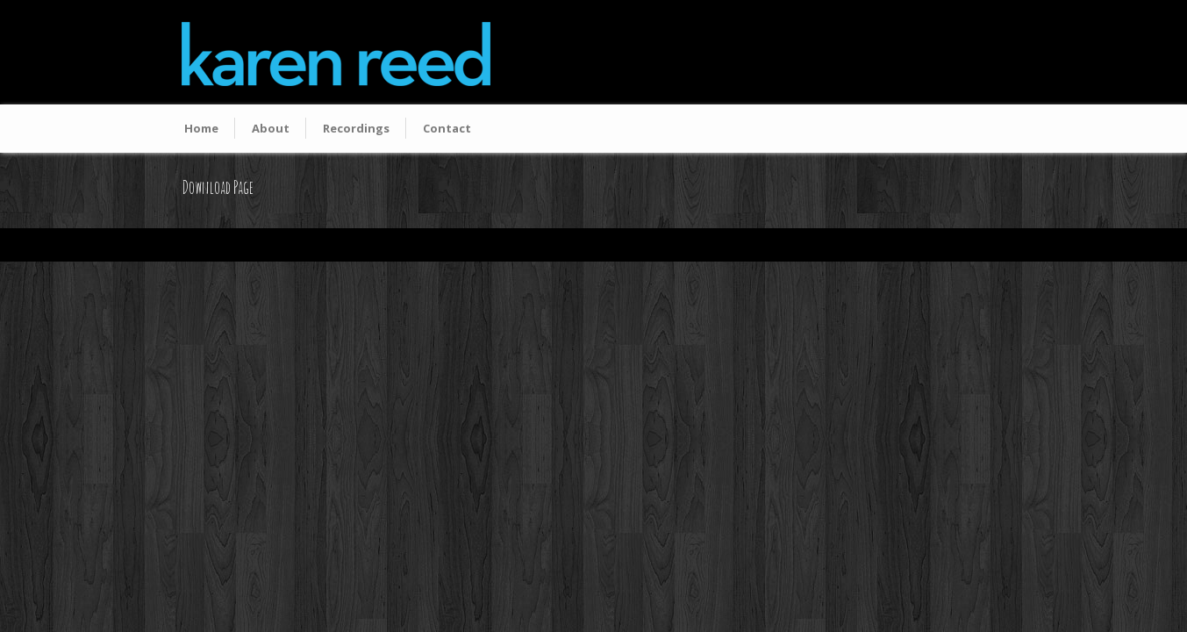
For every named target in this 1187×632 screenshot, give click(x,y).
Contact (447, 128)
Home (201, 128)
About (271, 128)
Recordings (356, 128)
